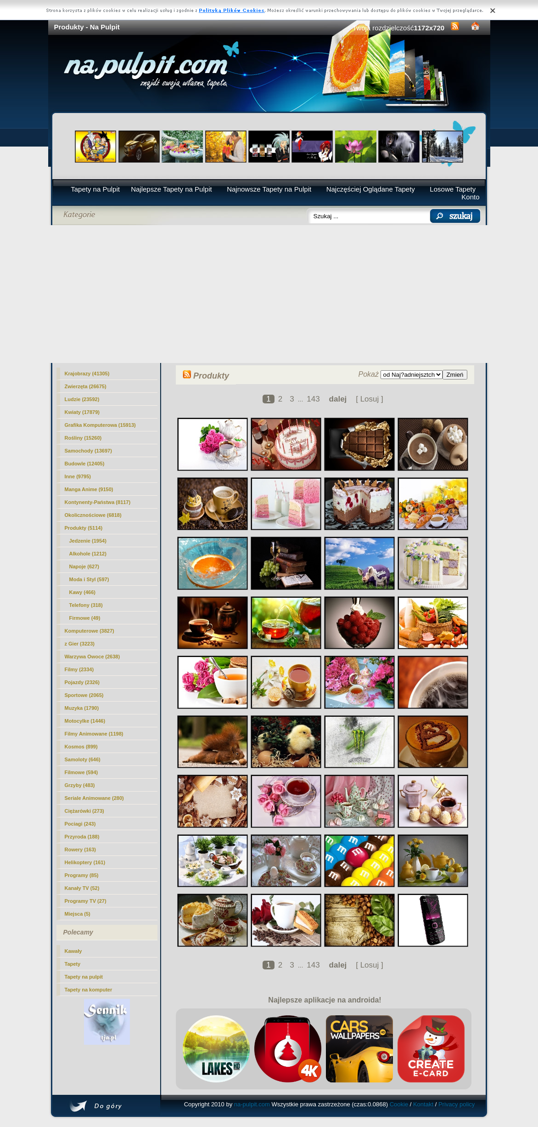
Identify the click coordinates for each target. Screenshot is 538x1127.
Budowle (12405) (85, 463)
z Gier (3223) (80, 643)
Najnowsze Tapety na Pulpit (269, 189)
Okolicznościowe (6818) (93, 515)
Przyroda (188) (82, 836)
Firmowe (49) (85, 618)
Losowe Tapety (453, 189)
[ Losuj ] (369, 399)
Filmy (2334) (79, 669)
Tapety (73, 964)
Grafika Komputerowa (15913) (100, 425)
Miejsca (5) (77, 914)
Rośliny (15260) (83, 438)
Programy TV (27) (85, 901)
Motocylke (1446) (85, 721)
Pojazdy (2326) (82, 682)
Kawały (73, 951)
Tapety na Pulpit (95, 189)
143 (313, 399)
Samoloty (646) (83, 759)
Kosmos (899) (81, 746)
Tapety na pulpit (84, 977)
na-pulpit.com (252, 1104)
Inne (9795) (78, 476)
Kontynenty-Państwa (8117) (98, 502)
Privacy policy (456, 1104)
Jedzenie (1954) (87, 541)
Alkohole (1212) (87, 553)
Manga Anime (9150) (89, 489)
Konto (470, 197)
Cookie (399, 1104)
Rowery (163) (80, 849)
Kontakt (423, 1104)
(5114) (84, 528)
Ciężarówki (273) (84, 811)
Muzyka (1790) (82, 708)
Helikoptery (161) (85, 862)
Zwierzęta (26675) (85, 386)
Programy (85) (82, 875)
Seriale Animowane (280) (94, 798)
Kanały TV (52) (82, 888)
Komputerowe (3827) (89, 631)
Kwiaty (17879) (82, 412)
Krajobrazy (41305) (87, 373)
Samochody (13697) (88, 450)
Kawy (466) (82, 592)
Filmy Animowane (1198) (94, 733)
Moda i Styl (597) (89, 579)
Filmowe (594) (81, 772)
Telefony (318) (86, 605)
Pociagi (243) (80, 824)
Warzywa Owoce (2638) (92, 656)
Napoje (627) (84, 566)
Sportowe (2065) (84, 695)
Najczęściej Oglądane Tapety (370, 189)
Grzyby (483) (80, 785)
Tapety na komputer (88, 989)
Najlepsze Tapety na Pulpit (171, 189)
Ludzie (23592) (82, 399)
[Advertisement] (269, 294)
